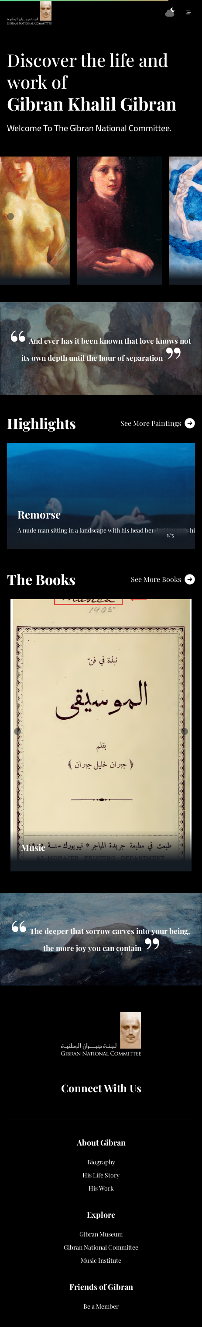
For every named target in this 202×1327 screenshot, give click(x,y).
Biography (101, 1162)
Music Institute (101, 1260)
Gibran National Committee (101, 1247)
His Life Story (101, 1175)
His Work (101, 1188)
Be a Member (101, 1306)
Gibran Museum (101, 1234)
